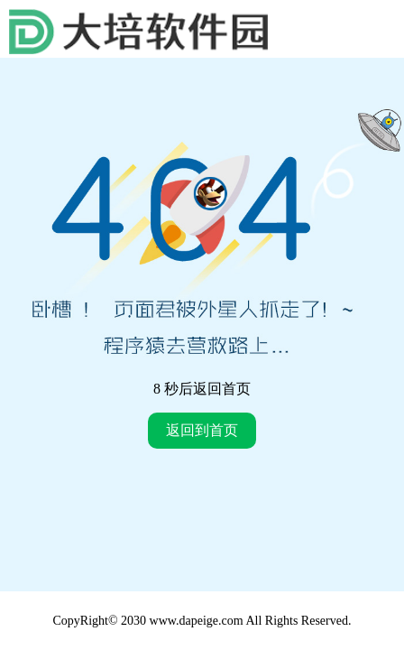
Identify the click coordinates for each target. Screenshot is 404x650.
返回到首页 (202, 430)
